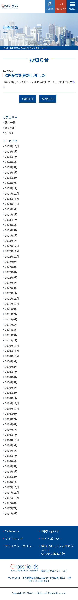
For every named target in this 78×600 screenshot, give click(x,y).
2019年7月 (11, 419)
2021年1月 (11, 340)
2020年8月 (11, 367)
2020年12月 (12, 346)
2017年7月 (11, 508)
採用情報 (50, 8)
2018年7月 (11, 456)
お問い (61, 8)
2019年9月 (11, 414)
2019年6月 (11, 424)
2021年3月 (11, 335)
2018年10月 (12, 440)
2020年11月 (12, 351)
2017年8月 (11, 503)
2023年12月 (12, 193)
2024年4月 (11, 172)
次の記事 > (48, 99)
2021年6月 (11, 319)
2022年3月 (11, 288)
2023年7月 (11, 220)
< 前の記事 (27, 99)
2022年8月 (11, 267)
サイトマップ (14, 538)
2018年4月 (11, 471)
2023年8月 (11, 214)
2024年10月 (12, 146)
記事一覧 (10, 122)
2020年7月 (11, 372)
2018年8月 (11, 450)
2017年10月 (12, 498)
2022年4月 (11, 283)
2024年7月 (11, 157)
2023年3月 (11, 235)
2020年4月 (11, 388)
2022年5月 (11, 277)
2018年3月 (11, 477)
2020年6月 (11, 377)
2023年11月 (12, 199)
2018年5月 (11, 466)
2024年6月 (11, 162)
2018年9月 (11, 445)
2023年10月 (12, 204)
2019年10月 (12, 408)
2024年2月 (11, 183)
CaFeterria (12, 531)
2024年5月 (11, 167)
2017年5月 (11, 513)
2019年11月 (12, 403)
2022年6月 (11, 272)
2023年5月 (11, 230)
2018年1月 (11, 482)
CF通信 (9, 133)
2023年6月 (11, 225)
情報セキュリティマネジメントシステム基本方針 (57, 550)
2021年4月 (11, 330)
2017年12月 (12, 487)
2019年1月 (11, 435)
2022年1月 (11, 293)
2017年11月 (12, 492)
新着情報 (10, 128)
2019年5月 (11, 429)
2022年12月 (12, 246)
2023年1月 (11, 241)
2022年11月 (12, 251)
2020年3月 (11, 393)
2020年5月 (11, 382)
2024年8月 (11, 151)
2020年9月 (11, 361)
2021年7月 (11, 314)
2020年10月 (12, 356)
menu (72, 9)
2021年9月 (11, 309)
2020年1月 (11, 398)
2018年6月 (11, 461)
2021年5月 (11, 325)
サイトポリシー (51, 538)
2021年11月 (12, 298)
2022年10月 (12, 256)
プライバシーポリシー (19, 546)
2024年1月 (11, 188)
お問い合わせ (50, 531)
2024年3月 (11, 178)
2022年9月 (11, 262)
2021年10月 (12, 304)
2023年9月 (11, 209)
